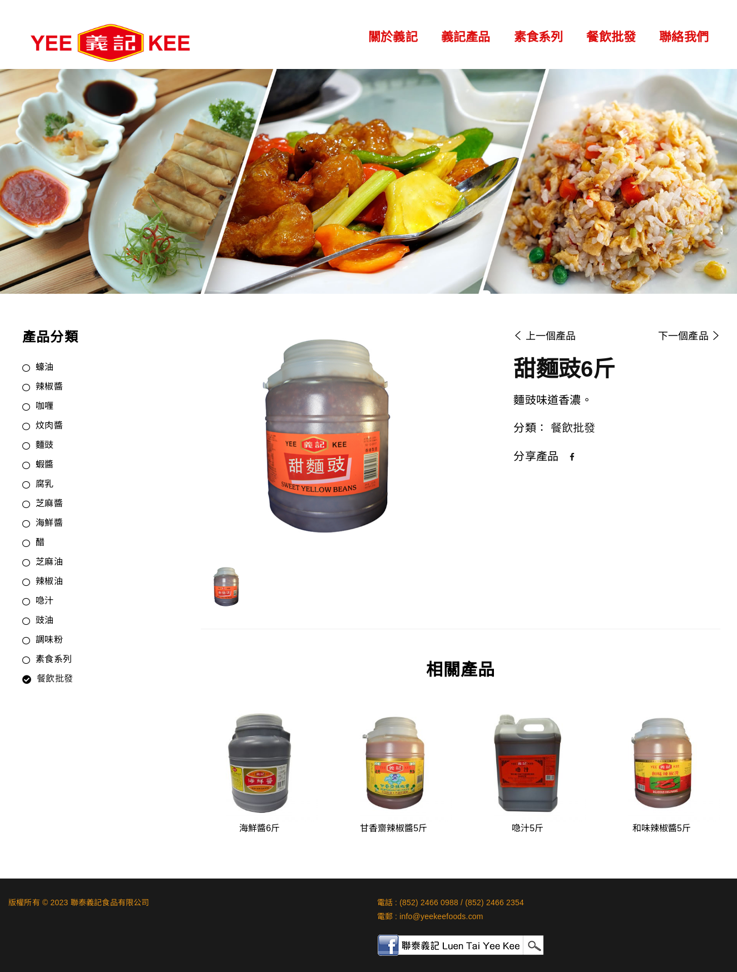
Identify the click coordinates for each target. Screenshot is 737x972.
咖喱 (44, 406)
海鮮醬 (49, 523)
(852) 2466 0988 (428, 902)
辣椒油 (49, 582)
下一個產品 (689, 336)
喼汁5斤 (527, 828)
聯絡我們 (684, 37)
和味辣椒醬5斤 (661, 828)
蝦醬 (44, 465)
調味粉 (49, 640)
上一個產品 (544, 336)
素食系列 (538, 37)
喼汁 (44, 601)
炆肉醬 (49, 426)
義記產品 (466, 37)
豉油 (44, 620)
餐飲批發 (611, 37)
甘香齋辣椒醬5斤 (393, 828)
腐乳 (44, 484)
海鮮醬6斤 (259, 828)
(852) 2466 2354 (494, 902)
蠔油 (44, 367)
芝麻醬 (49, 504)
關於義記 (393, 37)
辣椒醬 (49, 387)
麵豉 (44, 445)
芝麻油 (49, 562)
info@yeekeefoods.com (441, 916)
